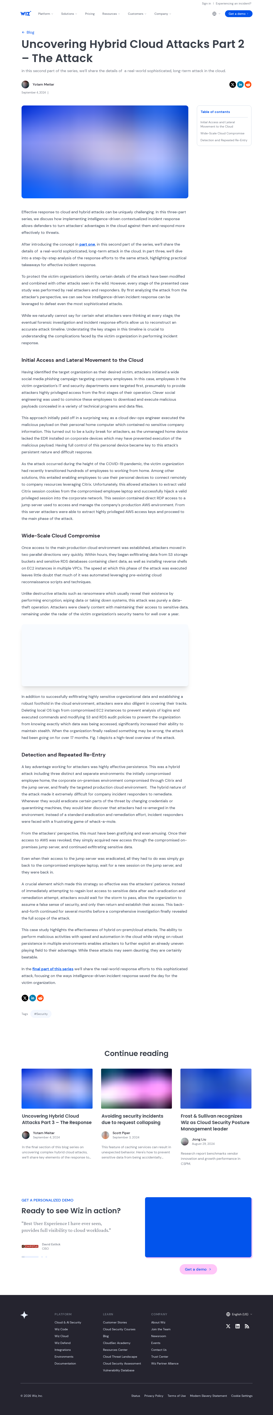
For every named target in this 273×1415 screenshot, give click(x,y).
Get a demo (239, 14)
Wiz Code (61, 1329)
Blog (28, 32)
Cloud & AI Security (68, 1322)
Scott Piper (121, 1133)
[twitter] (232, 84)
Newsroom (158, 1336)
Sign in (206, 3)
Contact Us (159, 1350)
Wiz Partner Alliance (165, 1363)
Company (162, 14)
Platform (46, 14)
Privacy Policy (153, 1396)
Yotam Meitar (43, 84)
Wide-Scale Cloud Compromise (222, 133)
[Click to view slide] (30, 1257)
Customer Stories (115, 1322)
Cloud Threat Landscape (120, 1357)
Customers (137, 14)
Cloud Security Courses (119, 1329)
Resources (111, 14)
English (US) (239, 1314)
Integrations (63, 1350)
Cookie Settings (242, 1396)
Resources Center (115, 1350)
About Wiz (158, 1322)
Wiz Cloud (61, 1336)
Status (135, 1396)
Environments (64, 1357)
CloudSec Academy (117, 1343)
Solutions (69, 14)
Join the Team (161, 1329)
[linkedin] (240, 84)
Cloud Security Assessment (122, 1363)
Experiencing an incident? (233, 3)
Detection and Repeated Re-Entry (223, 140)
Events (155, 1343)
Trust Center (159, 1357)
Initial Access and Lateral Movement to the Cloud (217, 124)
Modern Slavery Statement (208, 1396)
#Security (41, 1014)
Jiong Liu (199, 1139)
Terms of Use (177, 1396)
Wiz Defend (63, 1343)
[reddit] (248, 84)
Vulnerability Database (118, 1370)
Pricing (90, 14)
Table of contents (215, 112)
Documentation (65, 1363)
